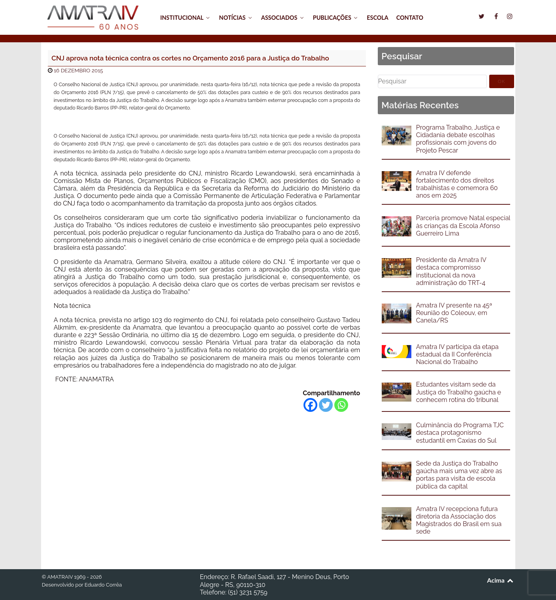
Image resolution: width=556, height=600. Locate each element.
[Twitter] (326, 405)
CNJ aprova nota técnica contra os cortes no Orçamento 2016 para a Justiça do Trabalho (190, 58)
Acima (501, 580)
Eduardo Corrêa (103, 585)
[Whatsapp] (341, 405)
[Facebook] (310, 405)
